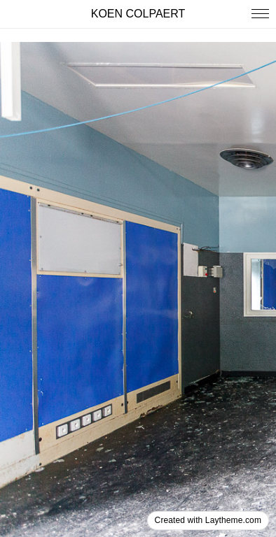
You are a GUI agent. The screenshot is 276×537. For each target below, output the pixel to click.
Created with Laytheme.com (208, 520)
